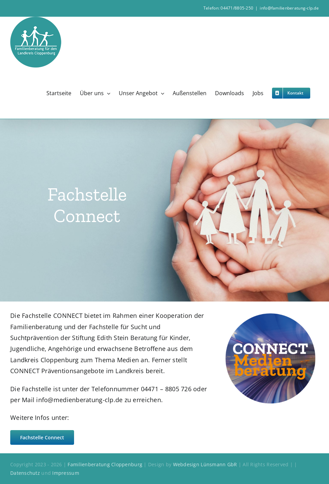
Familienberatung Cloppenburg (105, 464)
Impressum (65, 473)
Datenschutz (25, 473)
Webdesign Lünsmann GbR (205, 464)
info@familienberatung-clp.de (289, 8)
